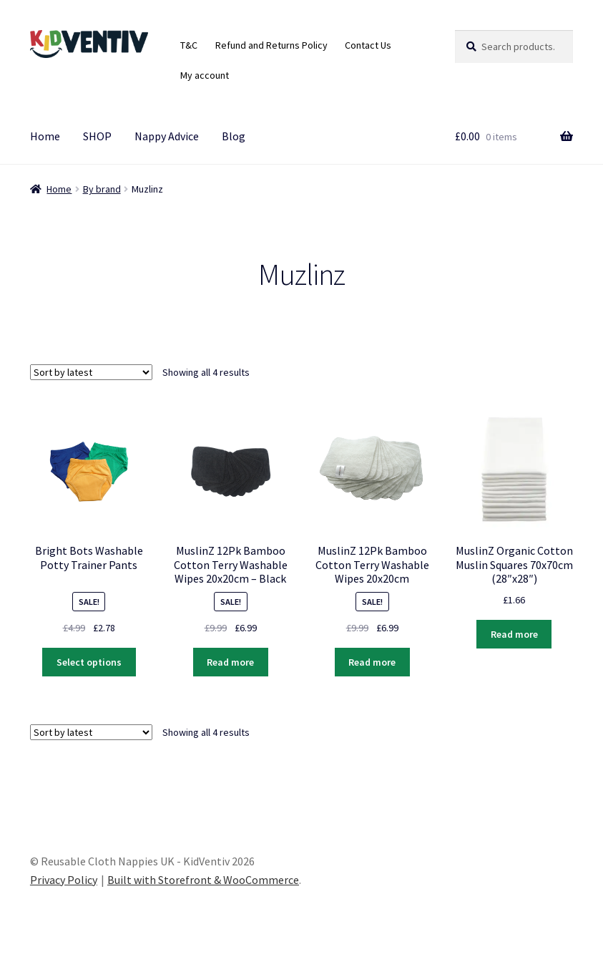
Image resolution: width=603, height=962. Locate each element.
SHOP (97, 136)
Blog (233, 136)
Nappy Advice (166, 136)
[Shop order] (91, 372)
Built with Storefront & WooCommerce (203, 880)
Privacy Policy (63, 880)
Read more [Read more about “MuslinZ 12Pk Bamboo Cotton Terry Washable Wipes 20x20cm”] (372, 662)
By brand (102, 189)
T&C (188, 45)
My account (204, 75)
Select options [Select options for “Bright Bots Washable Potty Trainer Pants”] (89, 662)
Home (45, 136)
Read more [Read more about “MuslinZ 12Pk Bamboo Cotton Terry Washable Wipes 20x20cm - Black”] (230, 662)
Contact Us (368, 45)
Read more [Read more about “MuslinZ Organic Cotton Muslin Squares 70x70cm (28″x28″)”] (514, 634)
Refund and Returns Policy (271, 45)
